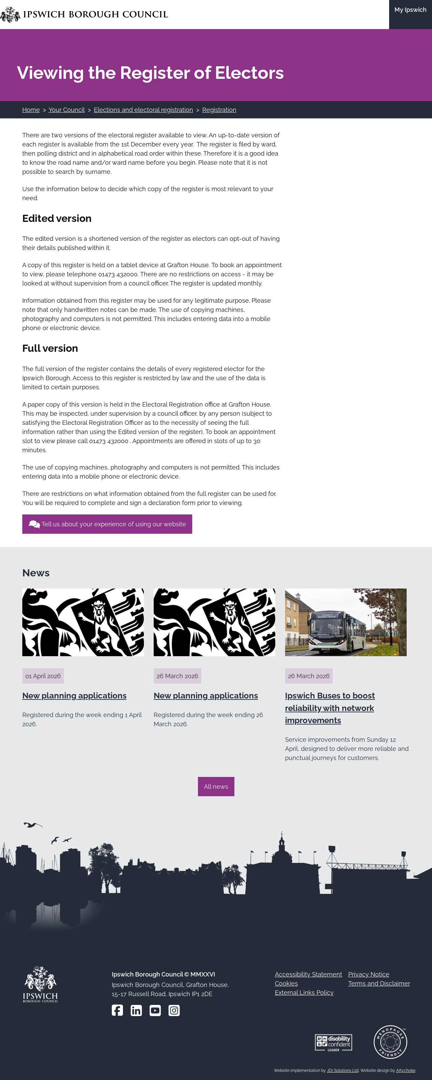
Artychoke (405, 1070)
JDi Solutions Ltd (342, 1070)
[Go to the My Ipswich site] (410, 14)
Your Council (67, 109)
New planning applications (74, 695)
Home (31, 109)
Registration (219, 109)
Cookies (286, 983)
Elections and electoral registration (143, 109)
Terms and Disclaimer (379, 983)
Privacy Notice (368, 974)
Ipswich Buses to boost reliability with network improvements (330, 708)
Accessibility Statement (308, 974)
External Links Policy (304, 992)
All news (216, 786)
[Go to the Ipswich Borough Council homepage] (84, 14)
